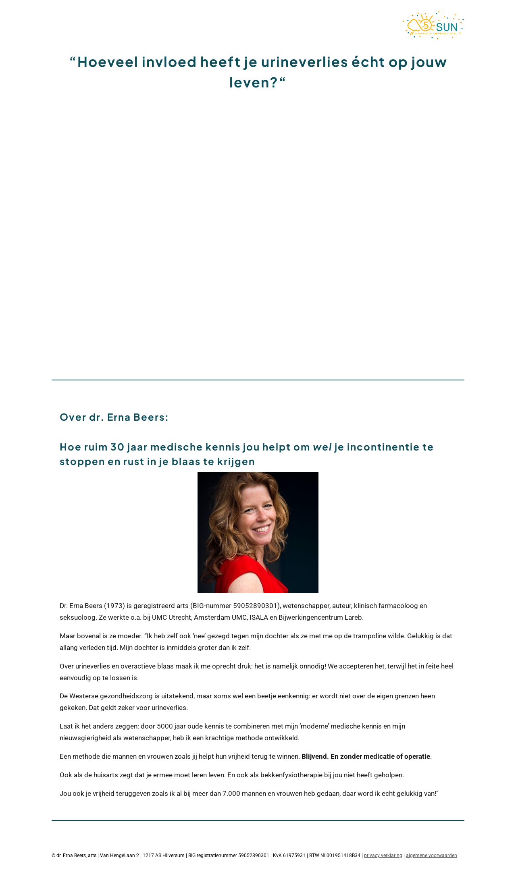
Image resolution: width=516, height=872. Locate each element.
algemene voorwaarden (431, 855)
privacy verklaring (383, 855)
